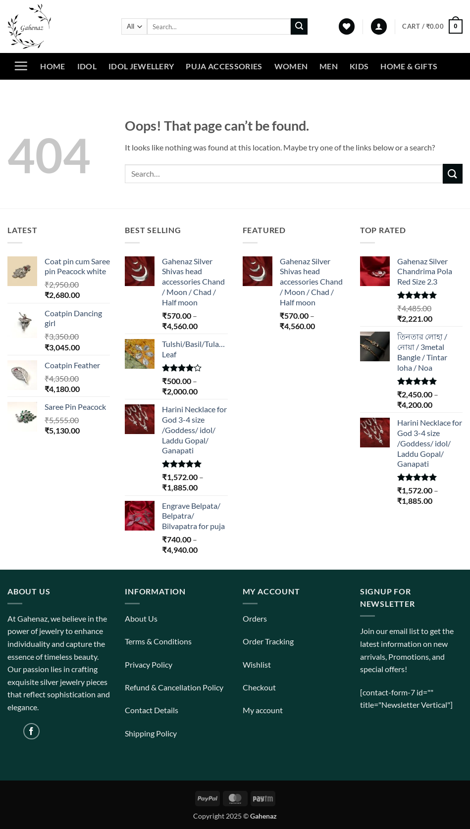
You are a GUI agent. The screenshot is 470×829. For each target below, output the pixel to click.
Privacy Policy (148, 664)
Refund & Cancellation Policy (174, 687)
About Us (141, 618)
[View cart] (432, 27)
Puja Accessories (224, 66)
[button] (379, 26)
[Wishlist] (347, 26)
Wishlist (257, 664)
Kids (359, 66)
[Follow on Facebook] (31, 731)
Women (291, 66)
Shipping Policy (151, 733)
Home (52, 66)
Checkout (259, 687)
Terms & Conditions (158, 641)
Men (328, 66)
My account (263, 710)
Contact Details (151, 710)
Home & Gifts (408, 66)
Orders (255, 618)
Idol (87, 66)
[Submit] (299, 26)
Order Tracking (268, 641)
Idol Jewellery (141, 66)
